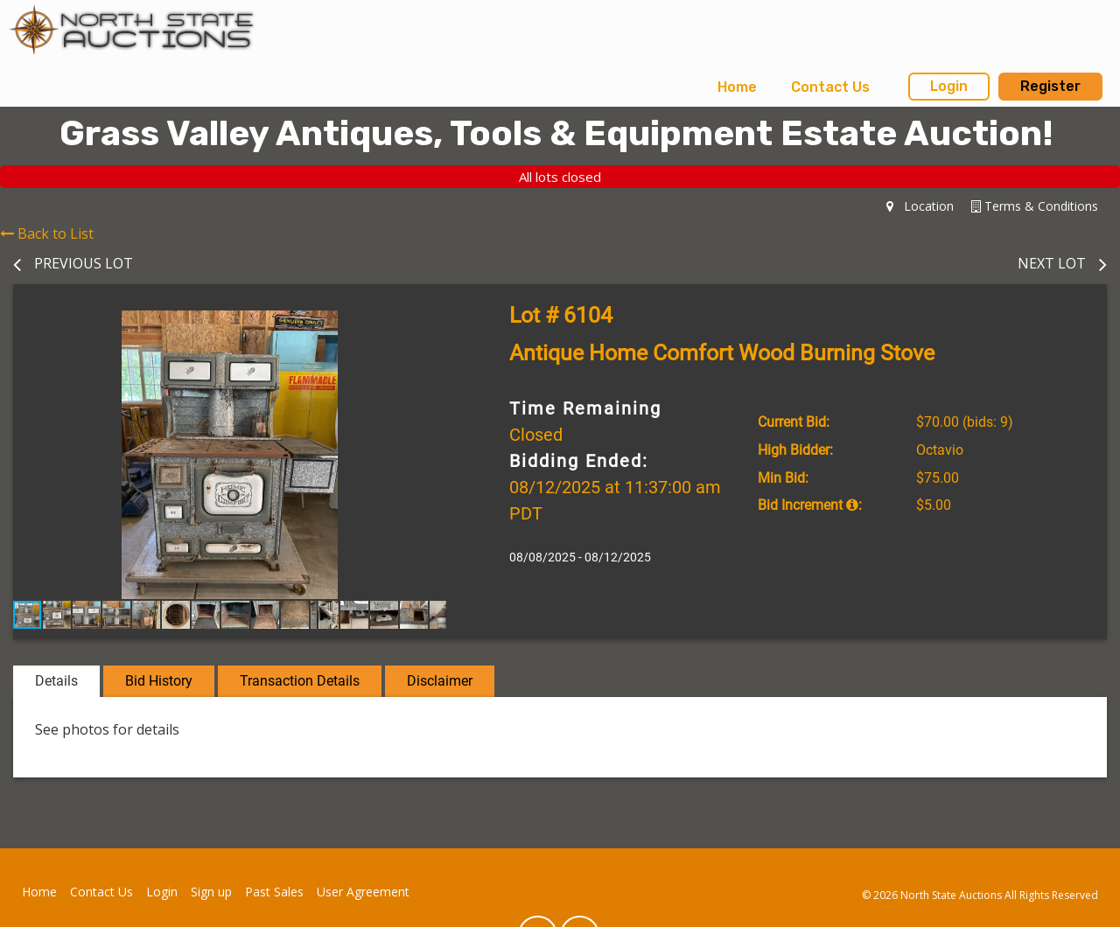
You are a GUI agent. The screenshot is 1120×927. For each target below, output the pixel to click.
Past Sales (274, 891)
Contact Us (830, 87)
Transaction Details (300, 681)
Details (56, 681)
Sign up (211, 891)
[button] (430, 326)
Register (1050, 86)
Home (737, 87)
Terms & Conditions (1034, 206)
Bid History (158, 681)
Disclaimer (439, 681)
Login (949, 86)
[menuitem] (737, 87)
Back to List (47, 233)
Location (920, 206)
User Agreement (363, 891)
